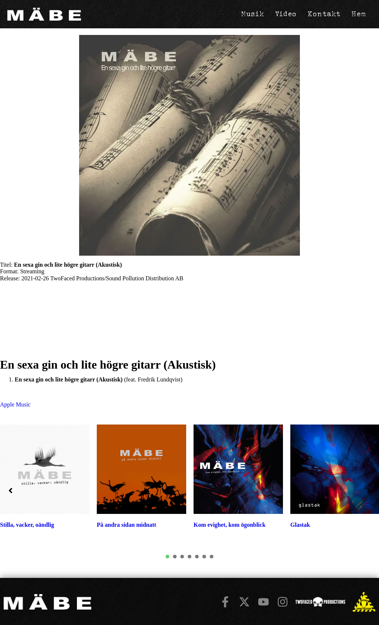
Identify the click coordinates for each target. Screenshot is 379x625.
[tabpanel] (141, 481)
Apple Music (15, 406)
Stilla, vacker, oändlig (27, 526)
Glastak (300, 526)
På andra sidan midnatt (126, 526)
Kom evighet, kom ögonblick (230, 526)
